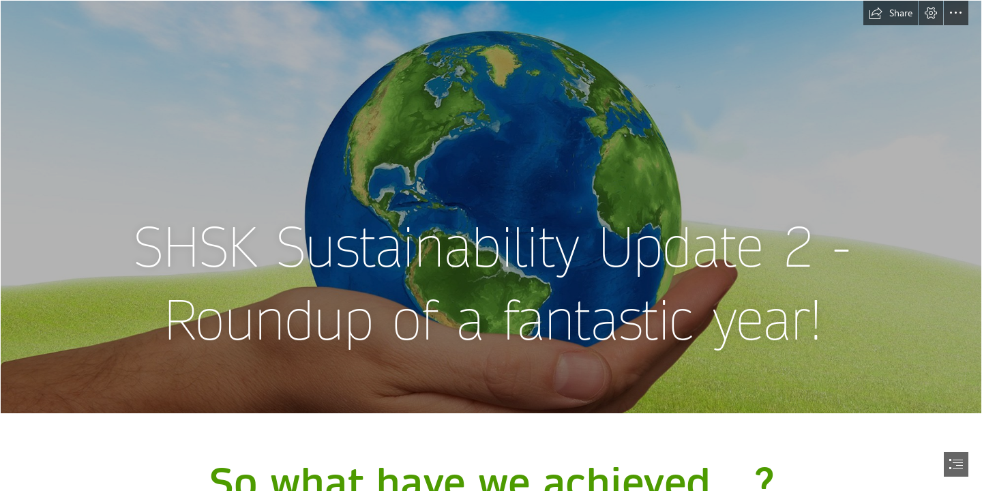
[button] (890, 13)
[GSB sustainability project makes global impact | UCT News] (491, 207)
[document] (491, 245)
